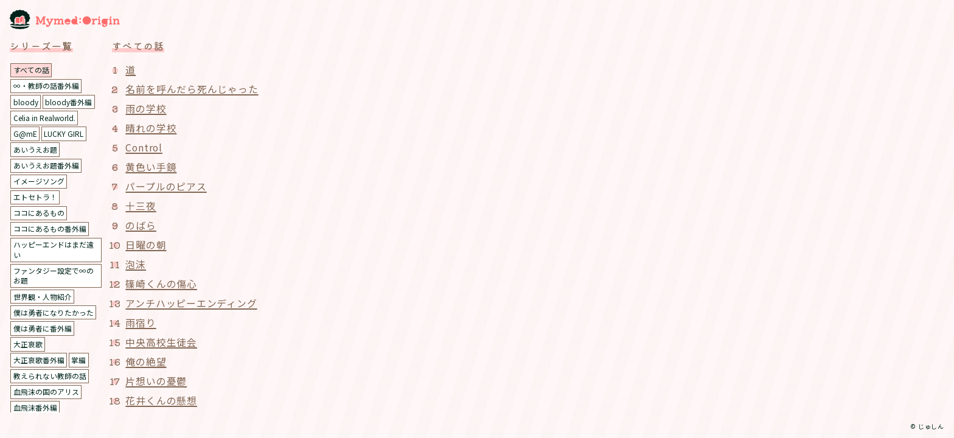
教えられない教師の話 (49, 379)
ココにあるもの (38, 214)
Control (144, 147)
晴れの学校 (150, 127)
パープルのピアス (165, 186)
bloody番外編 (68, 102)
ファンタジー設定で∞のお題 (53, 278)
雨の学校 (145, 108)
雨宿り (140, 322)
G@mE (25, 134)
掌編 (78, 363)
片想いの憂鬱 (156, 381)
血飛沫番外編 (35, 411)
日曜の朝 (145, 244)
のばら (140, 225)
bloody (25, 102)
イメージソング (38, 182)
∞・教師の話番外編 (46, 86)
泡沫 (135, 264)
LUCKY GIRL (63, 134)
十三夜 (140, 205)
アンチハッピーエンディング (191, 303)
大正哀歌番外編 (38, 363)
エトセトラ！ (35, 198)
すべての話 (31, 69)
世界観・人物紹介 (42, 299)
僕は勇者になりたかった (53, 315)
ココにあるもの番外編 (49, 230)
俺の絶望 (145, 361)
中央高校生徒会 (161, 342)
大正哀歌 (28, 347)
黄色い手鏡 (150, 166)
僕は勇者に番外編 (42, 331)
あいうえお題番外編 (46, 166)
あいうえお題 (35, 150)
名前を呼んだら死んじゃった (191, 89)
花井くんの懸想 (161, 400)
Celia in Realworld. (44, 118)
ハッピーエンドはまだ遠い (53, 252)
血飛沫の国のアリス (46, 395)
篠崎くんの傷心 (161, 283)
